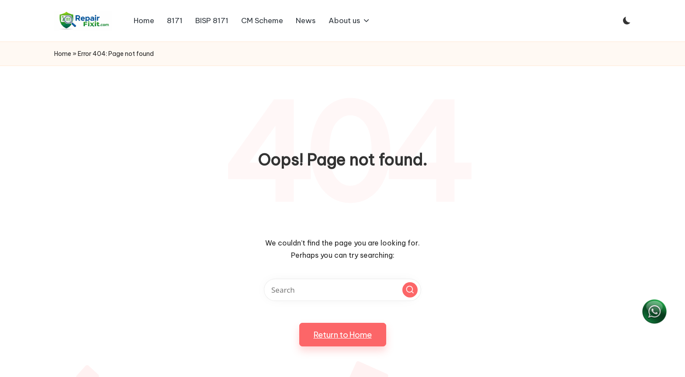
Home (62, 54)
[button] (410, 289)
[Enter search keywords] (342, 290)
